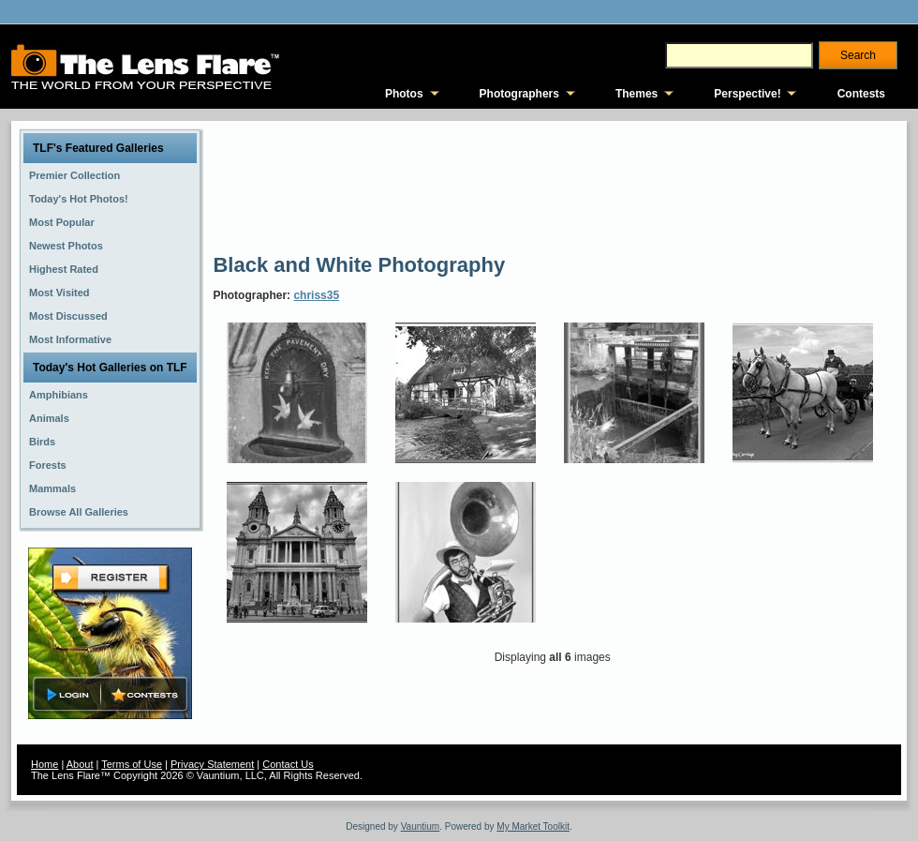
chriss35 (316, 295)
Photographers (519, 93)
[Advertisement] (281, 185)
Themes (636, 93)
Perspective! (747, 93)
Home (44, 764)
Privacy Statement (212, 764)
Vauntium (420, 826)
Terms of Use (131, 764)
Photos (404, 93)
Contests (861, 93)
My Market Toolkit (533, 826)
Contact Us (287, 764)
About (80, 764)
